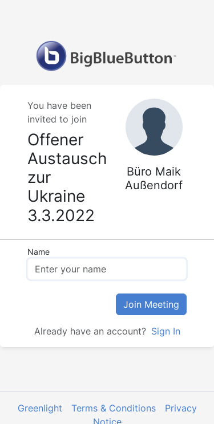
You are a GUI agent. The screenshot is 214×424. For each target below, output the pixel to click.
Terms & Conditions (113, 408)
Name (38, 251)
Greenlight (40, 408)
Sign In (164, 331)
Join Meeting (151, 304)
